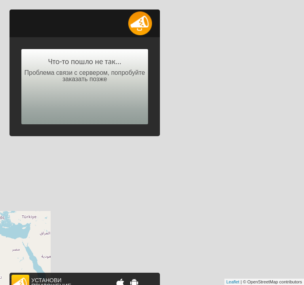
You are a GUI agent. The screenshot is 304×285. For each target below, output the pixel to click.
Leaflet (232, 281)
